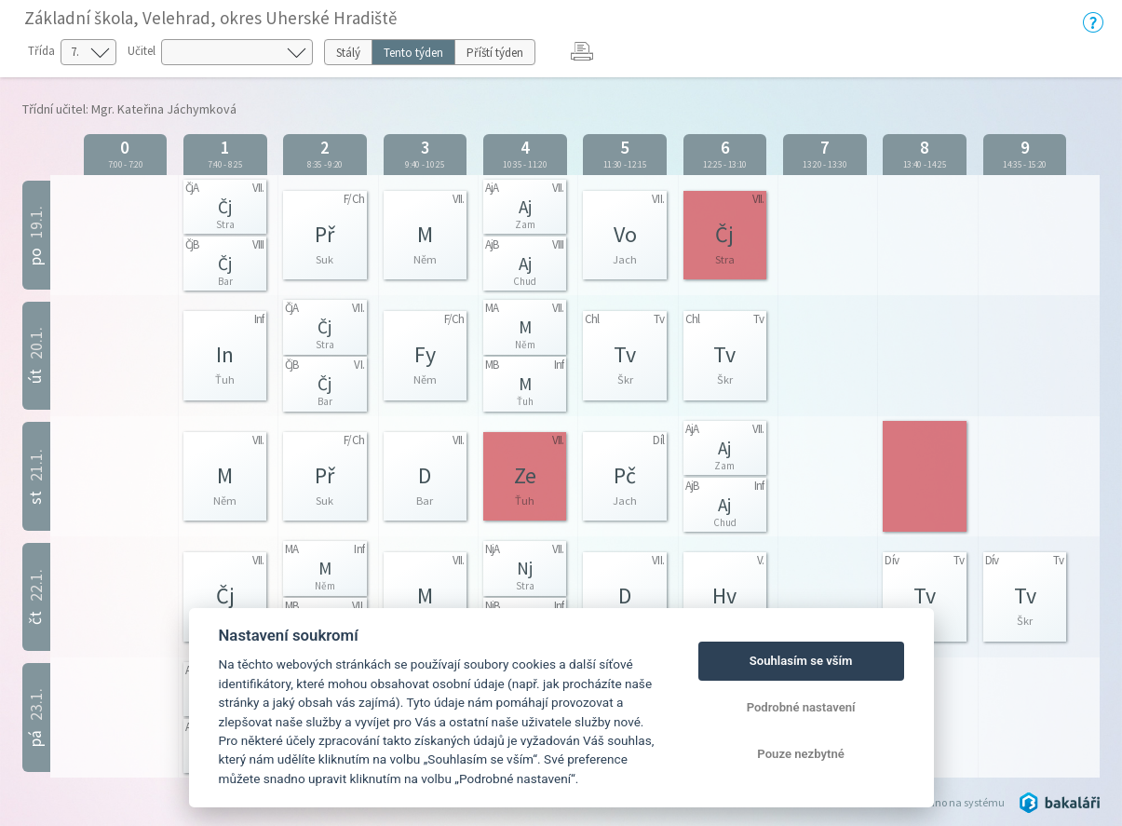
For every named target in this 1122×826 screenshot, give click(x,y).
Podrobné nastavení (801, 707)
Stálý (348, 53)
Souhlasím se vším (801, 661)
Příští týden (494, 53)
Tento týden (413, 53)
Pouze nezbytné (801, 754)
